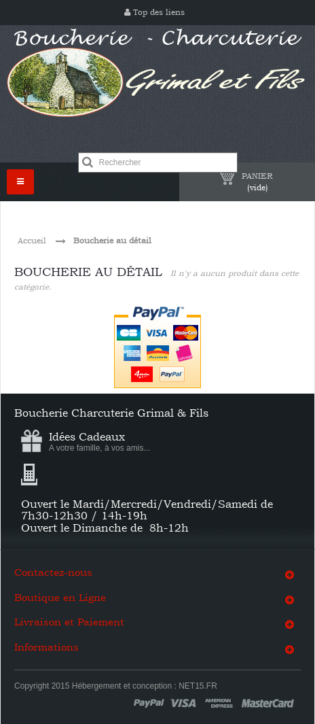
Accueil (32, 240)
